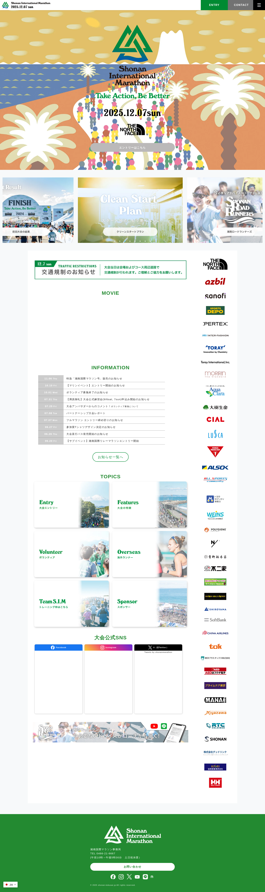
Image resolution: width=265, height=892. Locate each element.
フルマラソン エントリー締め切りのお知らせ (94, 420)
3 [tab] (125, 241)
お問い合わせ (132, 866)
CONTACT (241, 5)
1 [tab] (114, 241)
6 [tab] (140, 241)
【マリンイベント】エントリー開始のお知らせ (95, 385)
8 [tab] (150, 241)
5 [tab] (135, 241)
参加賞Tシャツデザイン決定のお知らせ (90, 427)
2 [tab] (120, 241)
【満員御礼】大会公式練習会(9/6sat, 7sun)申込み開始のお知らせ (107, 399)
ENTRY (214, 5)
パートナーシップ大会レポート (85, 413)
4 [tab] (130, 241)
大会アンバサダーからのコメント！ (101, 406)
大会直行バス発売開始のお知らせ (86, 433)
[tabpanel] (116, 210)
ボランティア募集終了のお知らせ (86, 392)
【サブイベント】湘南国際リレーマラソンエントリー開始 (102, 440)
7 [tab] (145, 241)
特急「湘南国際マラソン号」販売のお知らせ (93, 378)
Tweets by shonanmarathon (158, 652)
